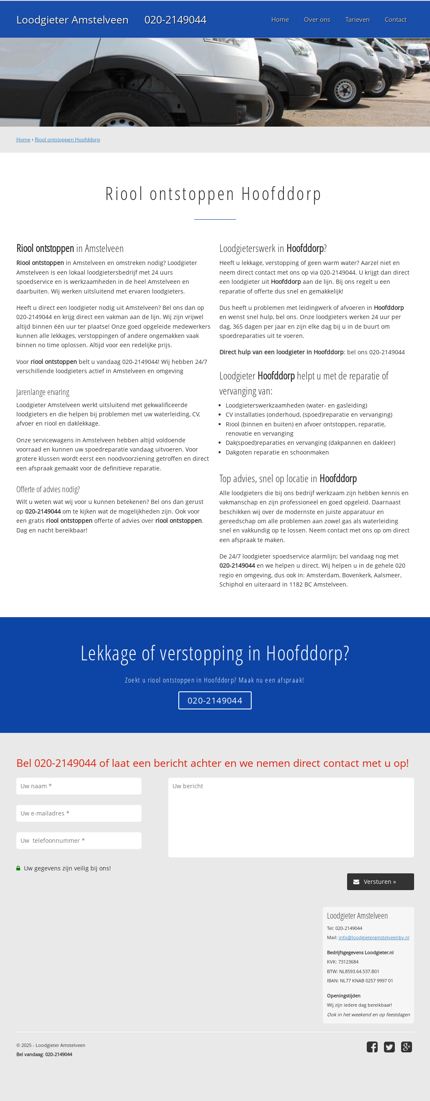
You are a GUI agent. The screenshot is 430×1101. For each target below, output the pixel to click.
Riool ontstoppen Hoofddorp (67, 139)
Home (23, 139)
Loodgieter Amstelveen (72, 19)
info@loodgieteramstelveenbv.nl (374, 937)
